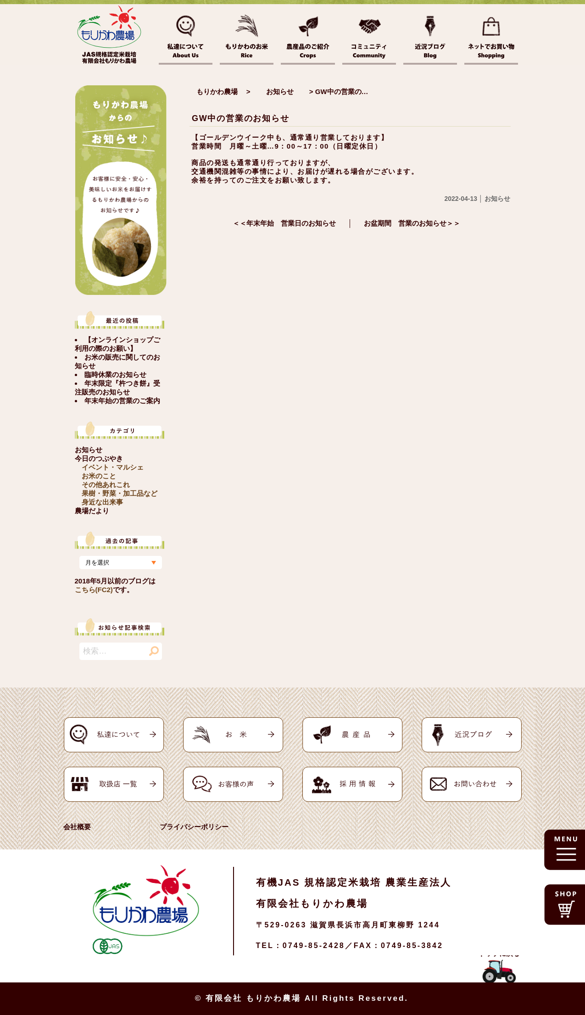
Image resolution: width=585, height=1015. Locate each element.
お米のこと (99, 476)
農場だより (92, 511)
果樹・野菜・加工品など (119, 493)
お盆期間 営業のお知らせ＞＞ (412, 223)
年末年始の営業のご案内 (122, 401)
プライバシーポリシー (194, 827)
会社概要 (77, 827)
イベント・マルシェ (113, 467)
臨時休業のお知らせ (115, 374)
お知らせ (88, 450)
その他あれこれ (106, 484)
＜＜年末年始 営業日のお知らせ (284, 223)
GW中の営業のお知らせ (241, 118)
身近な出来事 (102, 502)
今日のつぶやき (99, 458)
